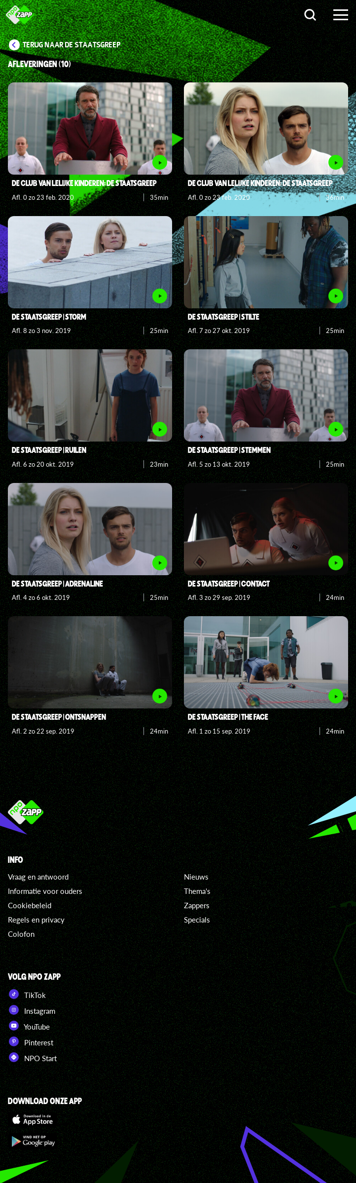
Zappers (197, 905)
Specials (197, 919)
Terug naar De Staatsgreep (72, 44)
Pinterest (30, 1041)
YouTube (29, 1026)
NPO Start (32, 1057)
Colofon (21, 933)
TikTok (27, 994)
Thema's (197, 891)
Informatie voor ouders (45, 891)
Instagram (31, 1010)
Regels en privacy (36, 919)
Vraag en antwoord (38, 876)
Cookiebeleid (29, 905)
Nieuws (196, 876)
